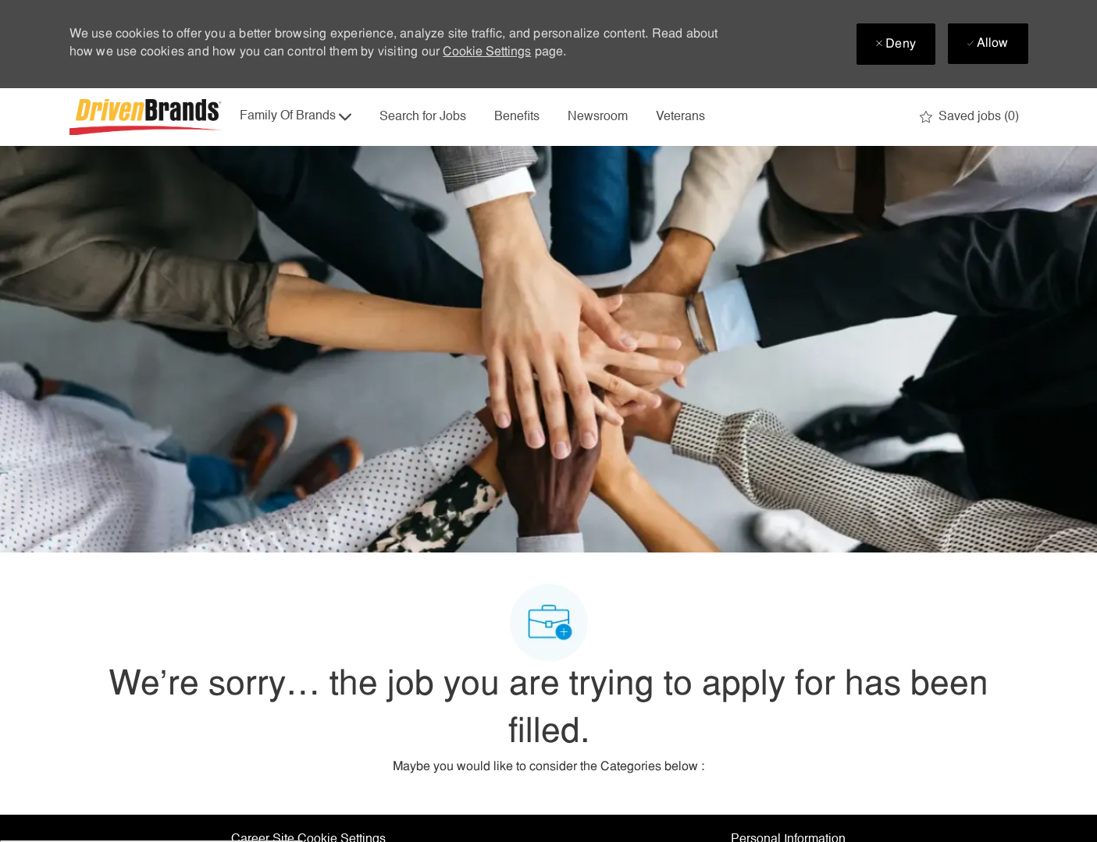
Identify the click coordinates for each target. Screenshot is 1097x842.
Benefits (517, 117)
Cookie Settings (487, 52)
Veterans (680, 117)
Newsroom (598, 117)
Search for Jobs (422, 117)
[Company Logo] (147, 117)
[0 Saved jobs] (969, 117)
